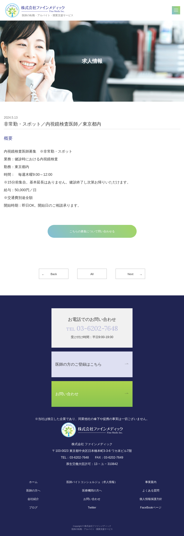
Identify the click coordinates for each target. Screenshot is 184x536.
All (91, 274)
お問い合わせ (91, 498)
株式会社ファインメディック (35, 10)
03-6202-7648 (92, 328)
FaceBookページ (150, 507)
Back (54, 274)
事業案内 (150, 482)
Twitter (92, 507)
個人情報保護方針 (150, 498)
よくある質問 (150, 490)
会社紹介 (33, 498)
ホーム (33, 482)
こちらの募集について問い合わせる (92, 231)
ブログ (33, 507)
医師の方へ (33, 490)
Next (131, 274)
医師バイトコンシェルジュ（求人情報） (91, 482)
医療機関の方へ (92, 490)
